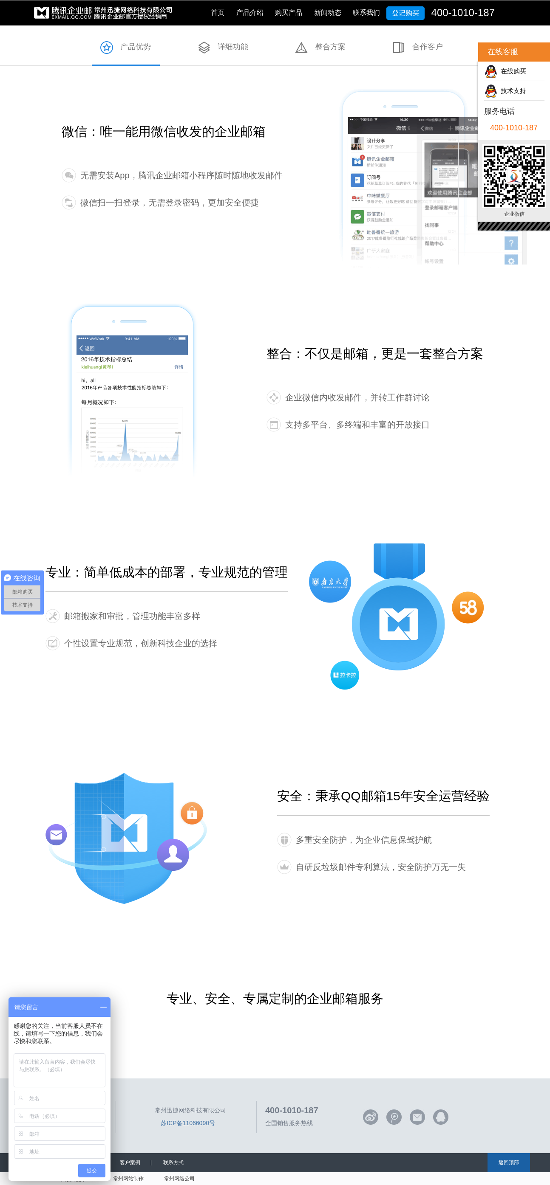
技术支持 (511, 90)
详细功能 (233, 46)
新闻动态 (327, 12)
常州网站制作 (128, 1179)
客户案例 (130, 1162)
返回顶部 (509, 1162)
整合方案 (330, 46)
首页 (217, 12)
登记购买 (405, 13)
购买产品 (288, 12)
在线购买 (511, 71)
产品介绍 (250, 12)
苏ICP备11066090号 (188, 1123)
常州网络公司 (179, 1179)
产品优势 (135, 46)
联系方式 (173, 1162)
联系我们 (366, 12)
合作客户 (427, 46)
